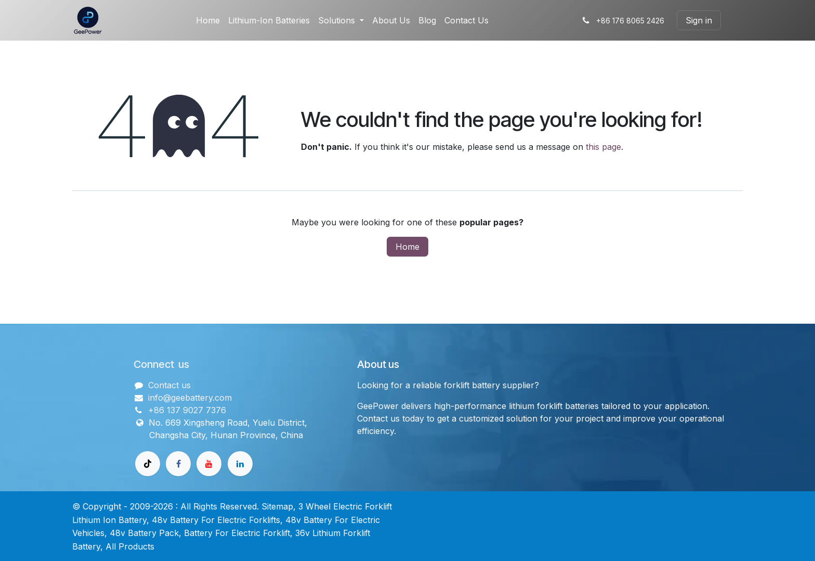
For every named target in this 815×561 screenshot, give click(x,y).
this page (603, 147)
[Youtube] (208, 463)
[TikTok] (147, 463)
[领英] (240, 463)
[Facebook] (178, 463)
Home (407, 246)
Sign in (699, 20)
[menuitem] (208, 20)
